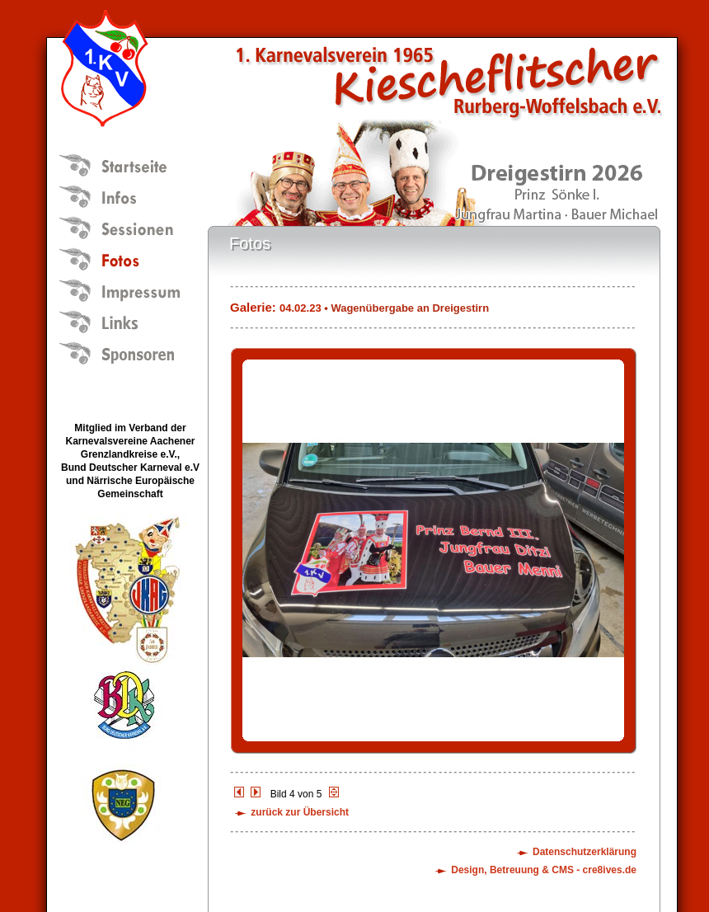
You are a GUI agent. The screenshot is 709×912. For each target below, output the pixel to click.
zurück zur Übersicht (300, 812)
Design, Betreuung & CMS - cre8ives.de (543, 870)
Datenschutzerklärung (584, 852)
